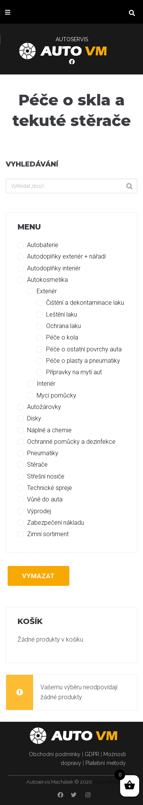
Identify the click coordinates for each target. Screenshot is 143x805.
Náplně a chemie (49, 430)
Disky (34, 418)
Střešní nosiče (45, 476)
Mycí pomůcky (56, 395)
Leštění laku (61, 314)
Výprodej (39, 511)
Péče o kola (62, 337)
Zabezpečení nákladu (55, 522)
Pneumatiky (42, 453)
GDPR (92, 754)
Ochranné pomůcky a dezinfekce (71, 441)
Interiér (46, 383)
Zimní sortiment (48, 534)
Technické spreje (49, 487)
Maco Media (107, 782)
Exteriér (47, 291)
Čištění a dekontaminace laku (85, 302)
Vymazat (38, 576)
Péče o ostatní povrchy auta (84, 349)
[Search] (129, 186)
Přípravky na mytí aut (74, 372)
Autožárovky (44, 407)
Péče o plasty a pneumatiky (83, 360)
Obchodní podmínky (54, 754)
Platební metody (105, 763)
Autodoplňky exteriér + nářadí (66, 256)
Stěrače (37, 464)
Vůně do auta (45, 499)
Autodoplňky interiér (53, 268)
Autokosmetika (47, 279)
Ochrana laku (63, 326)
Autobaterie (42, 245)
